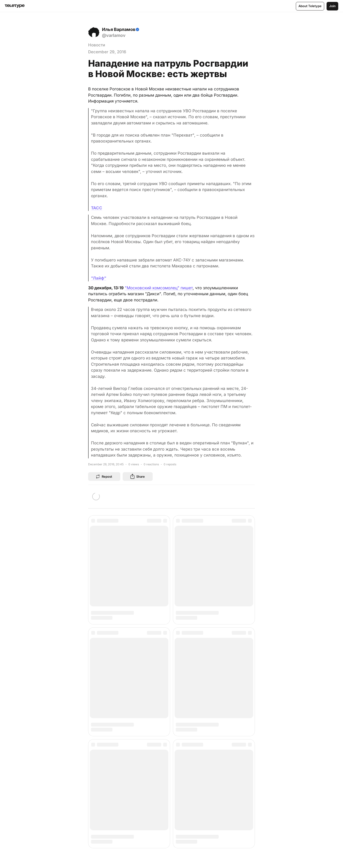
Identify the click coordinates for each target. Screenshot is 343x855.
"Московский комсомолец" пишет (159, 287)
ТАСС (96, 208)
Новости (96, 45)
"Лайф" (98, 278)
